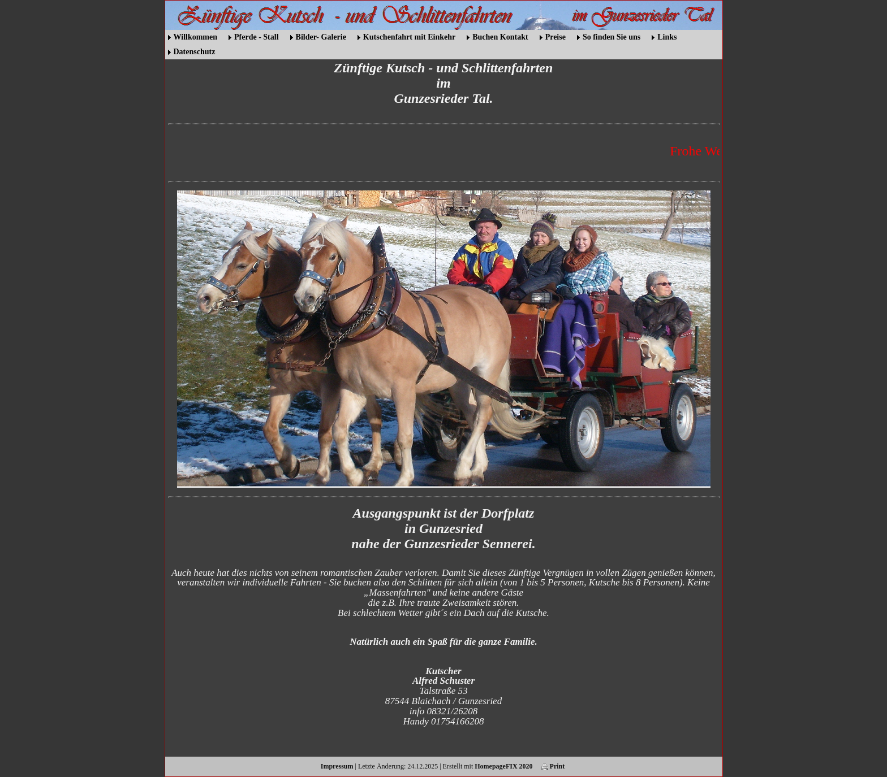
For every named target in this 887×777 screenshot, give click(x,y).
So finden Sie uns (611, 37)
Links (667, 37)
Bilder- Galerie (321, 37)
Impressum (337, 766)
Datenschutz (195, 51)
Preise (555, 37)
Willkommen (196, 37)
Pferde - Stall (256, 37)
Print (553, 766)
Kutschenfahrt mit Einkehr (409, 37)
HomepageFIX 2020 (503, 766)
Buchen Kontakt (500, 37)
